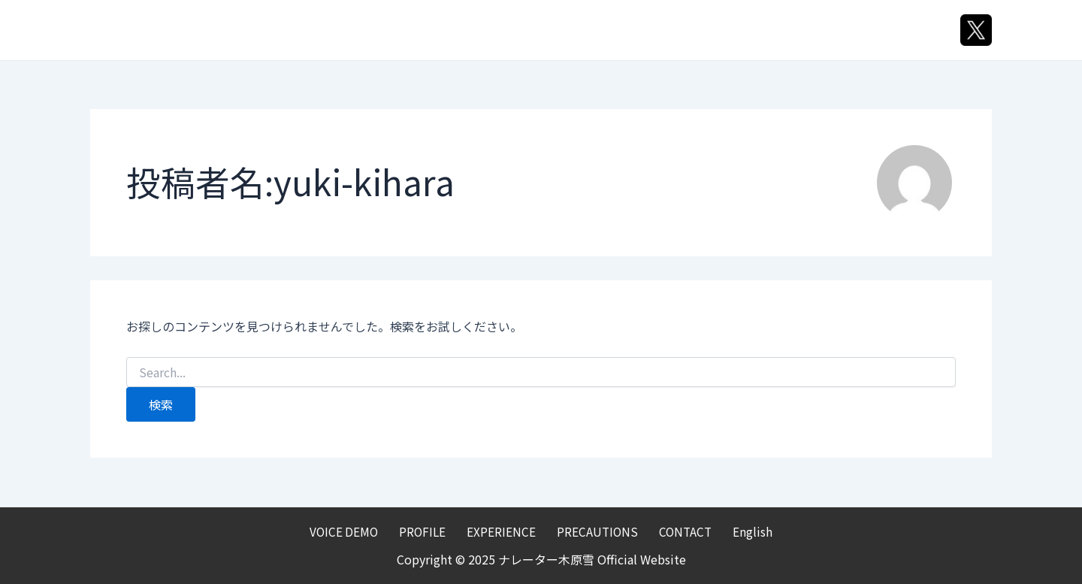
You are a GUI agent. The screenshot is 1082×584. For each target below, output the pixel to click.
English (903, 30)
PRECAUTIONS (714, 30)
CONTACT (818, 30)
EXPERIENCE (600, 30)
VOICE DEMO (410, 30)
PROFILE (505, 30)
